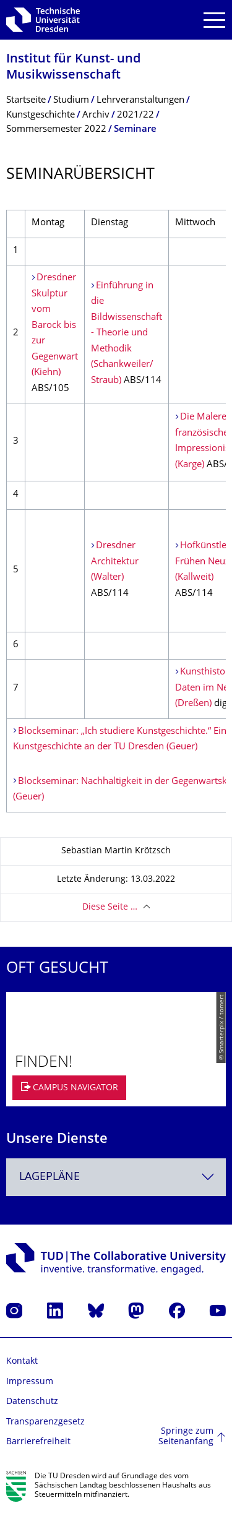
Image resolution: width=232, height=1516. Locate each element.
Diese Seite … (109, 907)
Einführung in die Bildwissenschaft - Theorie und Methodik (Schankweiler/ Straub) (126, 333)
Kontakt (22, 1362)
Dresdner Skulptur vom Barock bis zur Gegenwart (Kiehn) (55, 325)
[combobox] (116, 1177)
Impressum (29, 1382)
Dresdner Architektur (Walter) (115, 561)
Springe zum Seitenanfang (185, 1437)
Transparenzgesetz (45, 1422)
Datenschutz (32, 1402)
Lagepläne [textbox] (49, 1177)
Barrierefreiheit (38, 1442)
